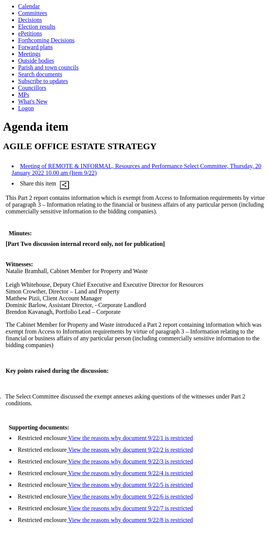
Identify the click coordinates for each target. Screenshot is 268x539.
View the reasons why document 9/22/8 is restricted (130, 520)
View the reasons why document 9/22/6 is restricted (130, 496)
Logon (26, 108)
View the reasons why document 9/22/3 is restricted (130, 461)
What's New (32, 101)
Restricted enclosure (42, 438)
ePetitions (30, 33)
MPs (23, 94)
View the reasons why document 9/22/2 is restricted (130, 449)
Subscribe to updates (43, 81)
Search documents (40, 74)
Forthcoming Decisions (46, 40)
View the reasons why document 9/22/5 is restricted (130, 485)
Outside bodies (36, 60)
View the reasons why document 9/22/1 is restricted (130, 438)
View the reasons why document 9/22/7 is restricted (130, 508)
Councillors (32, 88)
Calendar (29, 6)
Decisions (30, 20)
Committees (32, 13)
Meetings (29, 54)
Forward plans (35, 47)
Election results (36, 26)
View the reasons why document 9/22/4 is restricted (130, 473)
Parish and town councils (48, 67)
